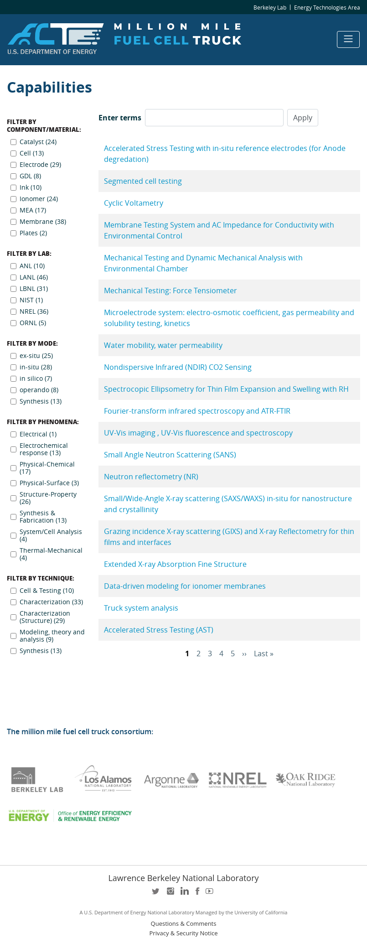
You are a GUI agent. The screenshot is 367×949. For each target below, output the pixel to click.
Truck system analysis (141, 608)
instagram (170, 894)
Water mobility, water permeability (163, 345)
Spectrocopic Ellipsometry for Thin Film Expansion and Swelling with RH (226, 389)
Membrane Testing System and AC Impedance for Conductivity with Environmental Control (219, 230)
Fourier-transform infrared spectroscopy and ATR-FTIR (197, 411)
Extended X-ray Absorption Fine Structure (175, 564)
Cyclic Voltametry (133, 203)
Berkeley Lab (269, 7)
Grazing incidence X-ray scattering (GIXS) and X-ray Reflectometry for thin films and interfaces (229, 536)
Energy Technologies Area (327, 7)
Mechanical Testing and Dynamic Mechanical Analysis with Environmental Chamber (203, 263)
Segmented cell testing (143, 181)
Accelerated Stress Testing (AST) (158, 630)
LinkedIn (183, 894)
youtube (211, 894)
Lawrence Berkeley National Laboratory (183, 877)
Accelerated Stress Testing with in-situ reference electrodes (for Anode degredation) (225, 153)
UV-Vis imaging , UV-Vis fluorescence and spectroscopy (198, 433)
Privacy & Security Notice (184, 933)
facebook (197, 894)
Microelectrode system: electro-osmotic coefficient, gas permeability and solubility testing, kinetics (229, 317)
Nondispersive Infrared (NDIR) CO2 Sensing (178, 367)
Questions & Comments (184, 923)
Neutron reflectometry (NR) (151, 477)
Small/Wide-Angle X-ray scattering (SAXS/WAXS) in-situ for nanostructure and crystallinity (228, 503)
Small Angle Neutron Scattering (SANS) (170, 455)
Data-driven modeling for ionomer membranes (185, 586)
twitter (156, 894)
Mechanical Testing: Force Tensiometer (170, 290)
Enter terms (119, 118)
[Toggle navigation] (348, 39)
